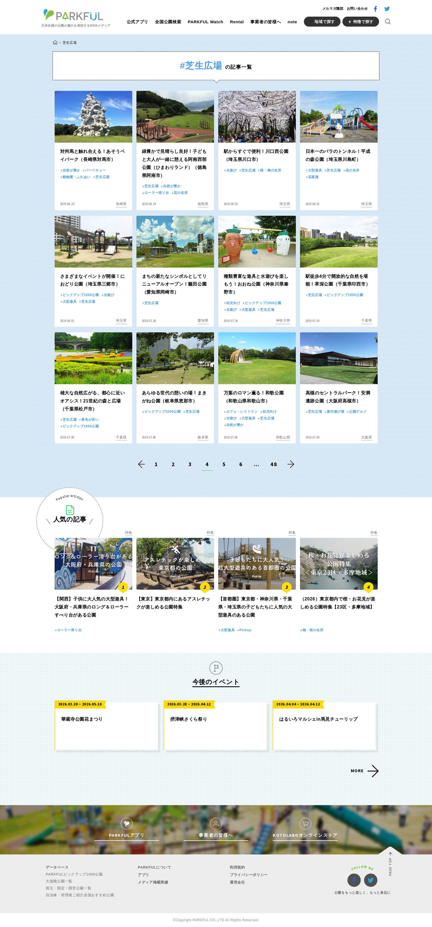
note (292, 21)
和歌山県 (283, 437)
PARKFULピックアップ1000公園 (74, 874)
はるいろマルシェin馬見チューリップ (318, 719)
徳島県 (203, 204)
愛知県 (203, 320)
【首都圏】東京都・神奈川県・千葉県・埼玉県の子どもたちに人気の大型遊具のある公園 (255, 607)
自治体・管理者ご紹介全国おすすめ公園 (80, 895)
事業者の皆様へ (265, 21)
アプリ (143, 875)
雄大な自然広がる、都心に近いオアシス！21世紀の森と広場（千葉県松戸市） (92, 401)
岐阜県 (203, 437)
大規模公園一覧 (59, 881)
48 (274, 464)
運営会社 (237, 882)
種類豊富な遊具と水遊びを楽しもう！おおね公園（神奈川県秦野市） (256, 284)
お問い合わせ (357, 9)
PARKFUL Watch (205, 21)
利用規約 (237, 867)
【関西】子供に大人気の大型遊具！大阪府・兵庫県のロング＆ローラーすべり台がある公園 (92, 607)
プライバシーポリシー (249, 875)
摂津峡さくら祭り (188, 719)
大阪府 (366, 437)
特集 (128, 533)
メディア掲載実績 (153, 882)
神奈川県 (283, 320)
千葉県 (366, 320)
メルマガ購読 (333, 9)
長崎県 (121, 204)
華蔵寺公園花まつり (82, 719)
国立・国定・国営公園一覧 (68, 888)
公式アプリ (138, 21)
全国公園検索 (168, 21)
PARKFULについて (154, 867)
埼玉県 (284, 204)
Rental (237, 21)
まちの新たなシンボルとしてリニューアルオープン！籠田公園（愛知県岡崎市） (174, 284)
